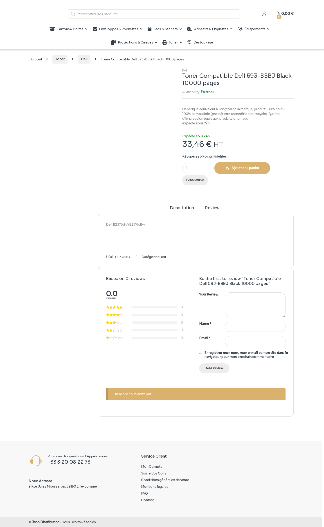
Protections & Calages (132, 42)
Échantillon (195, 180)
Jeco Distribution (46, 522)
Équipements (251, 29)
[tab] (182, 210)
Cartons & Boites (66, 29)
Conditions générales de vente (165, 480)
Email (204, 338)
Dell (84, 59)
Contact (147, 500)
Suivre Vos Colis (153, 473)
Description (182, 208)
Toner (170, 42)
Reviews (213, 208)
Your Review (208, 294)
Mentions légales (154, 487)
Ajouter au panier (245, 168)
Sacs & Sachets (163, 29)
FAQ (144, 493)
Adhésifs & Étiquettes (207, 29)
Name (205, 324)
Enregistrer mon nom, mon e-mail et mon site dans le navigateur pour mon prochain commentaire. (246, 355)
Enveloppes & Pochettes (115, 29)
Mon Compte (151, 467)
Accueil (36, 59)
